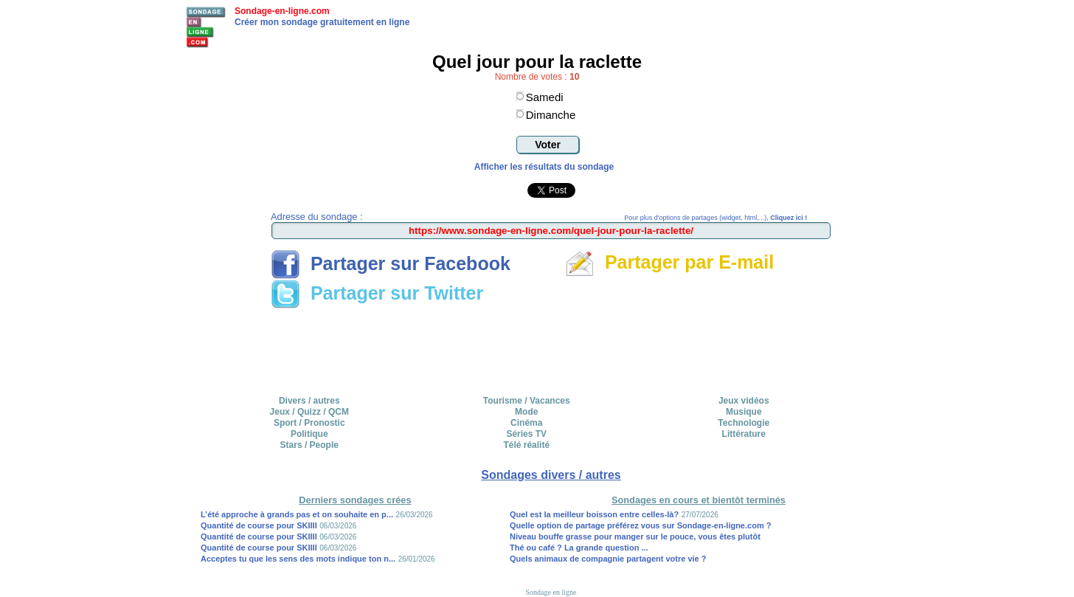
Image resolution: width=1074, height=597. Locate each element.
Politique (309, 434)
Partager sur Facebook (390, 263)
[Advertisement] (551, 347)
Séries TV (526, 434)
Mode (526, 412)
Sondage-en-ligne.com (282, 11)
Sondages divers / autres (550, 475)
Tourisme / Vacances (526, 401)
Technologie (743, 423)
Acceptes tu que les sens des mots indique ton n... (298, 558)
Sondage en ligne (551, 592)
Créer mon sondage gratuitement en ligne (322, 22)
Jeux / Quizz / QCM (309, 412)
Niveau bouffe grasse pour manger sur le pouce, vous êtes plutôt (635, 536)
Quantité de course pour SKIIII (259, 525)
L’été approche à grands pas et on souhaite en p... (297, 514)
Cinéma (526, 423)
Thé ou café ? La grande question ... (579, 547)
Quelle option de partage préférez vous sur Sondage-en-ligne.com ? (641, 525)
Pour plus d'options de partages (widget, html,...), (715, 217)
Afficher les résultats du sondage (544, 167)
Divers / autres (309, 401)
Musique (744, 412)
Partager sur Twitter (377, 293)
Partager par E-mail (669, 262)
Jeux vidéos (743, 401)
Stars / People (309, 445)
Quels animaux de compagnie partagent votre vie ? (608, 558)
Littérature (744, 434)
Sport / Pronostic (309, 423)
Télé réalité (526, 445)
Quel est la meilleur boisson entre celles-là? (594, 514)
